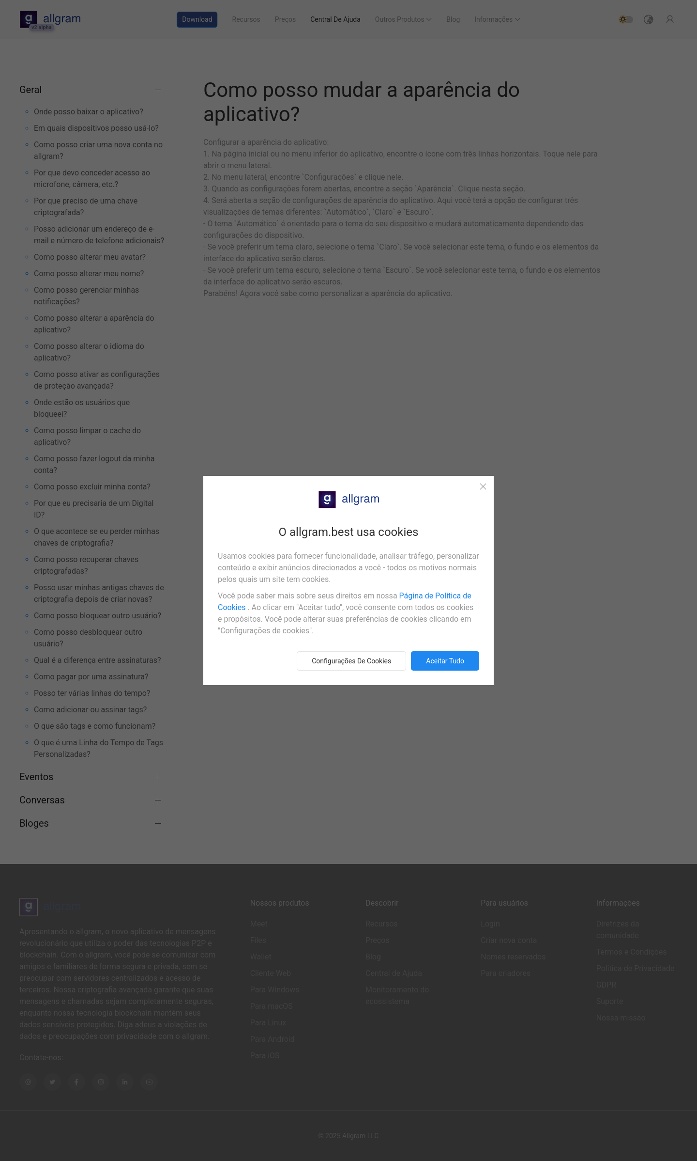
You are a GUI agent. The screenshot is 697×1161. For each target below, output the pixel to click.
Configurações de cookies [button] (351, 661)
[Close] (483, 486)
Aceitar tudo (445, 661)
